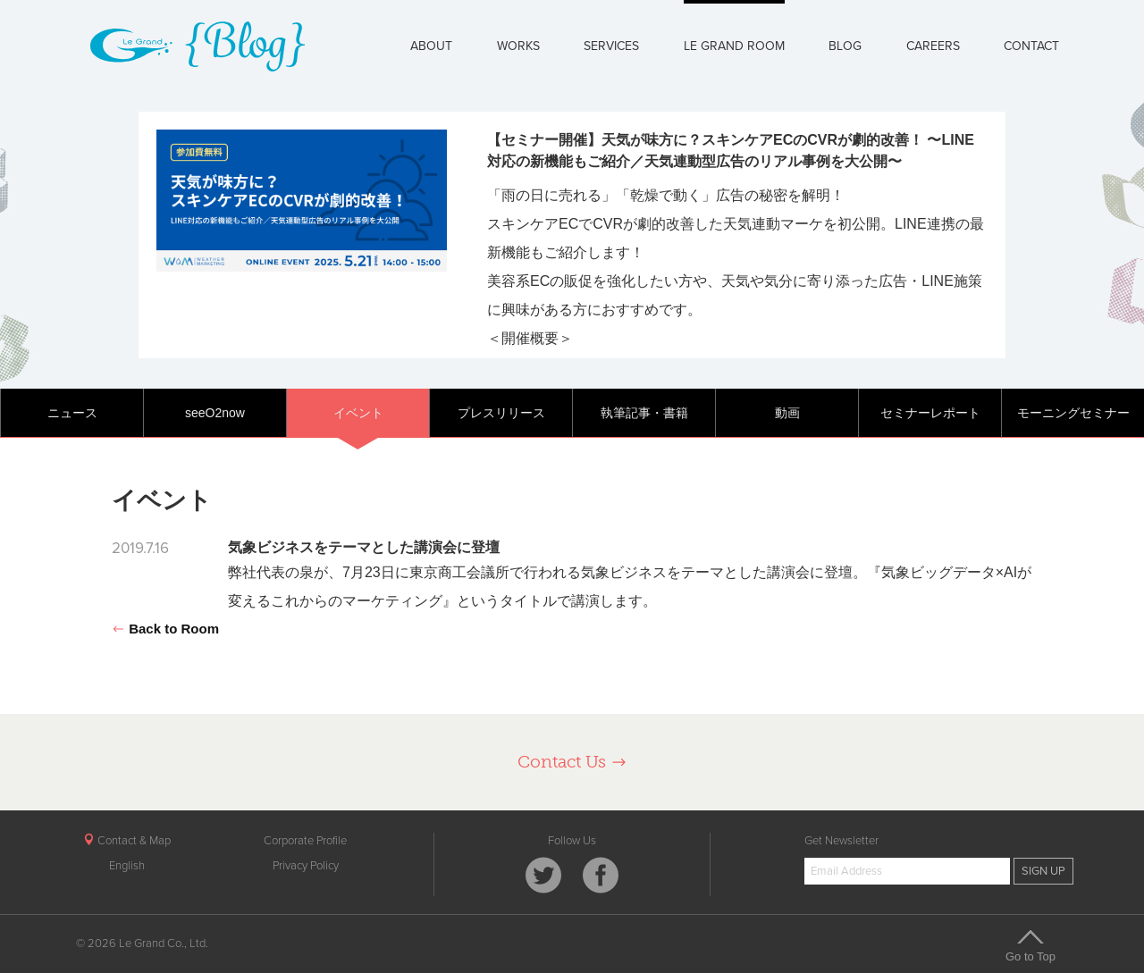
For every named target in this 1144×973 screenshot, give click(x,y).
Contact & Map (127, 841)
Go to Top (1030, 945)
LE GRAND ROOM (734, 46)
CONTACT (1031, 46)
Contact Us (572, 761)
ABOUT (431, 46)
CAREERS (933, 46)
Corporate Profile (305, 841)
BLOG (845, 46)
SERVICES (611, 46)
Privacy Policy (306, 866)
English (127, 866)
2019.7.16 (140, 548)
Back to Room (165, 628)
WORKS (518, 46)
